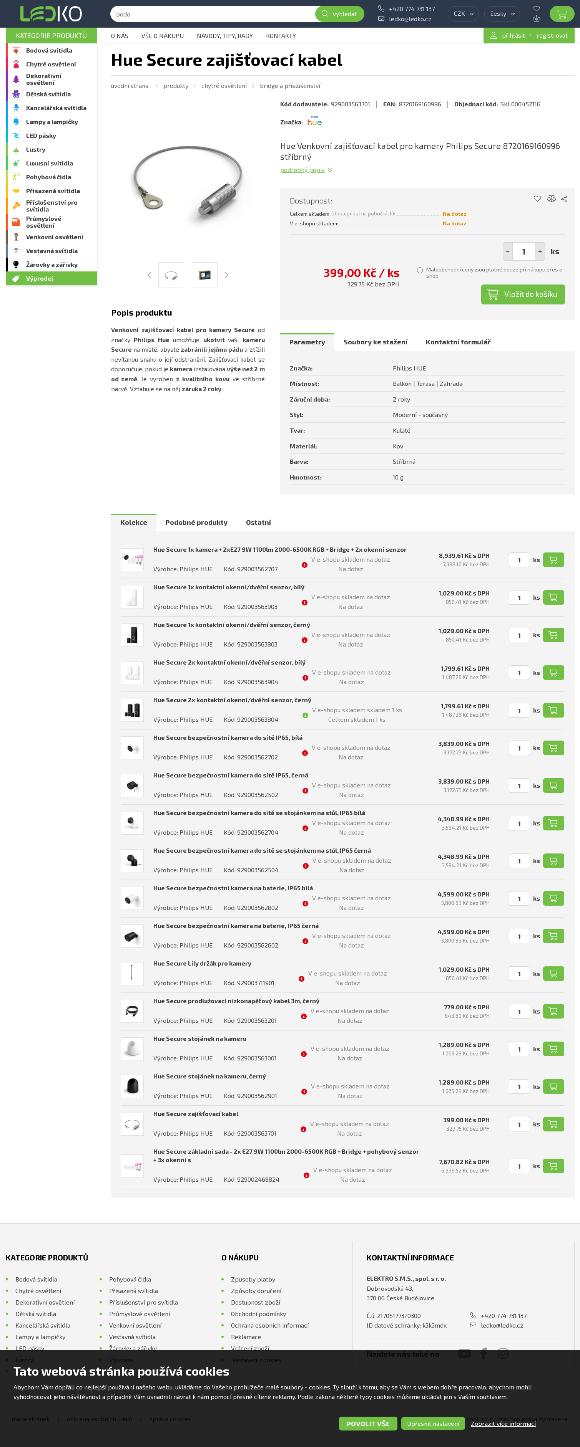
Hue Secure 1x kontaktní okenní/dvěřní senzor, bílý (228, 586)
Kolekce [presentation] (133, 522)
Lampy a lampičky (52, 121)
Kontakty (281, 35)
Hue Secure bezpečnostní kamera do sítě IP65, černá (230, 775)
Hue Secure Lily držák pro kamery (202, 963)
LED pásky (41, 135)
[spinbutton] (524, 251)
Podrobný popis (302, 169)
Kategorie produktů (51, 35)
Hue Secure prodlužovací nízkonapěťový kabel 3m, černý (236, 1000)
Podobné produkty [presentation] (197, 522)
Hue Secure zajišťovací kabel (195, 1113)
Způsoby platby (253, 1279)
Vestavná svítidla (52, 250)
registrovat (552, 35)
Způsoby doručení (256, 1290)
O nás (119, 35)
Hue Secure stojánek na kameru (199, 1038)
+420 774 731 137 (412, 8)
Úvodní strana (129, 85)
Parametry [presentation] (307, 341)
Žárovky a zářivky (52, 264)
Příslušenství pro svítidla (52, 205)
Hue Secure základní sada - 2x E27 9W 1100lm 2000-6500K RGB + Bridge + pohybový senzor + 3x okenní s (286, 1155)
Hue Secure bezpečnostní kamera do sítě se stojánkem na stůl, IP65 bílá (259, 812)
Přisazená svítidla (53, 190)
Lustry (35, 149)
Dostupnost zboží (255, 1302)
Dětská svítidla (48, 94)
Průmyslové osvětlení (43, 222)
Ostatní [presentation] (258, 522)
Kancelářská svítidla (56, 107)
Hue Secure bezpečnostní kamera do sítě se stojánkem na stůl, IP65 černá (262, 850)
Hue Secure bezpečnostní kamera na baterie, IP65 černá (236, 925)
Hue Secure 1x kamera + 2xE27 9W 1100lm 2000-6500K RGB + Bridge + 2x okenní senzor (280, 549)
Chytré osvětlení (51, 64)
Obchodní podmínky (258, 1313)
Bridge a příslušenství (290, 85)
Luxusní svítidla (49, 163)
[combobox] (463, 13)
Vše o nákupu (162, 35)
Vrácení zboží (250, 1348)
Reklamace (246, 1336)
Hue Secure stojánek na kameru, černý (209, 1076)
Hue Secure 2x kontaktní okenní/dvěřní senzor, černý (232, 699)
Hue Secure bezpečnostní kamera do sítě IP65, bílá (227, 737)
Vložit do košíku (530, 293)
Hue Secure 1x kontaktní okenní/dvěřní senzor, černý (231, 624)
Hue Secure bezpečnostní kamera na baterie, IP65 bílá (233, 887)
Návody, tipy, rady (225, 35)
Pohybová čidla (48, 176)
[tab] (307, 342)
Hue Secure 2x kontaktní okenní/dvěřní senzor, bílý (229, 662)
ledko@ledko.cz (410, 18)
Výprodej (39, 278)
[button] (540, 251)
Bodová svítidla (49, 50)
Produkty (175, 85)
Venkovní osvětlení (54, 236)
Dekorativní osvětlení (43, 79)
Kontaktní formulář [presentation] (458, 341)
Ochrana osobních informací (270, 1325)
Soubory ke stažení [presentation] (375, 341)
